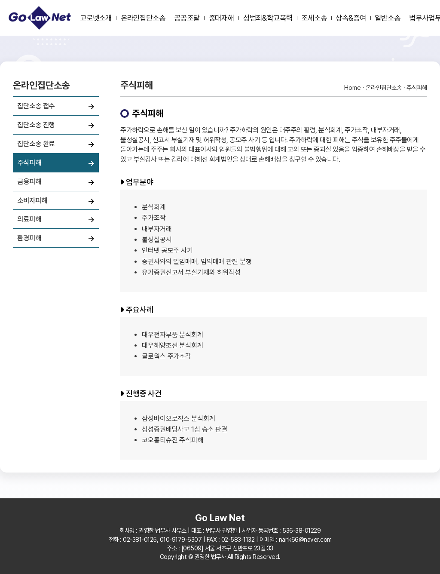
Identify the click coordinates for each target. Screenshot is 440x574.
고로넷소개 (96, 17)
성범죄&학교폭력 (268, 17)
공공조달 (187, 17)
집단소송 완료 (36, 143)
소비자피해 (32, 200)
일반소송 (387, 17)
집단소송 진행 (36, 124)
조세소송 (314, 17)
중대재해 (222, 17)
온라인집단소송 (143, 17)
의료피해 (29, 219)
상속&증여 (351, 17)
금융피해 (29, 181)
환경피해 (29, 237)
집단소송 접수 (36, 105)
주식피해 (29, 162)
